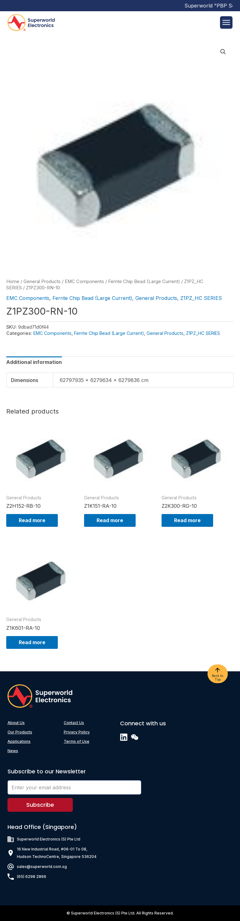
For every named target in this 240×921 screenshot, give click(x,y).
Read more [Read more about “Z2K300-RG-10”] (187, 520)
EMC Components (84, 281)
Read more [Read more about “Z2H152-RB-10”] (32, 520)
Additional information (34, 362)
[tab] (34, 362)
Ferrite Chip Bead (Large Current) (144, 281)
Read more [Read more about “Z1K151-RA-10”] (110, 520)
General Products (42, 281)
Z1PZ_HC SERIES (201, 298)
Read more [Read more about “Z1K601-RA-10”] (32, 642)
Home (12, 281)
